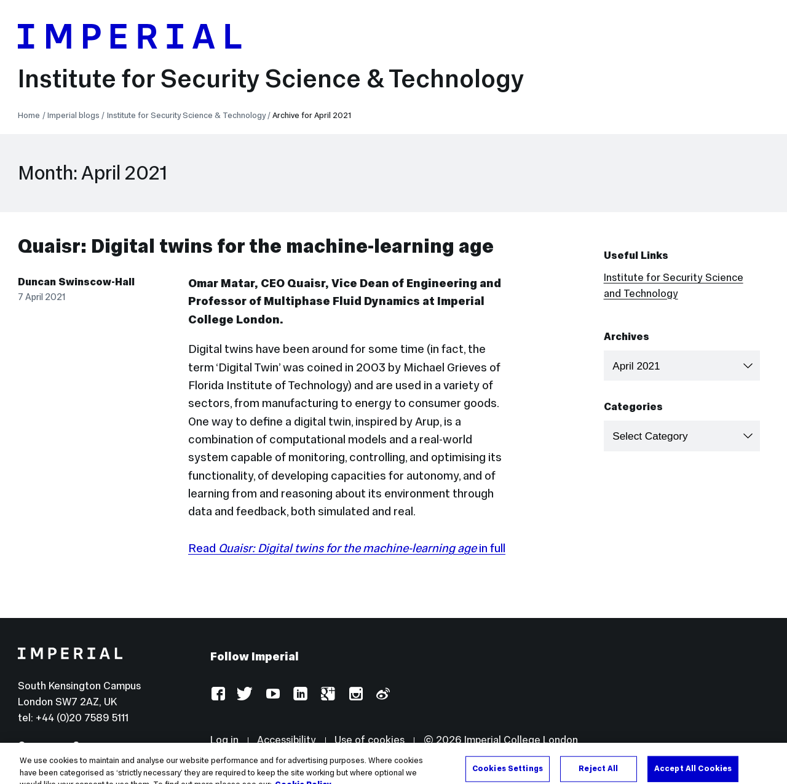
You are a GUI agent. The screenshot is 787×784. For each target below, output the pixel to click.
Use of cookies (369, 740)
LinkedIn (299, 694)
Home (29, 115)
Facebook (218, 694)
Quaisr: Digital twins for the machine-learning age (256, 246)
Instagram (355, 694)
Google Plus (327, 694)
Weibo (382, 694)
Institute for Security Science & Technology (271, 78)
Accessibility (286, 740)
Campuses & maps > (68, 745)
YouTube (272, 694)
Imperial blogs (73, 115)
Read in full (346, 547)
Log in (224, 740)
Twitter (245, 694)
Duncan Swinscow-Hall (76, 281)
